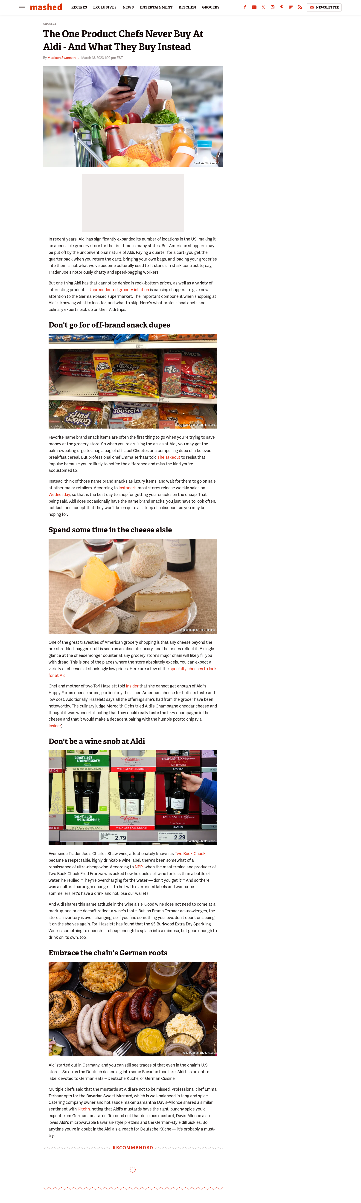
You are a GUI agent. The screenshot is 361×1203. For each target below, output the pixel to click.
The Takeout (168, 457)
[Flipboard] (291, 8)
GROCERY (211, 7)
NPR (139, 867)
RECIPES (79, 7)
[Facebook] (245, 8)
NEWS (128, 7)
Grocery (50, 24)
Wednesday (59, 494)
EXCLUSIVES (105, 7)
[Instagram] (272, 8)
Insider (132, 686)
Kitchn (84, 1109)
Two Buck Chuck (190, 853)
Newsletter (324, 7)
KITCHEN (187, 7)
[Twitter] (263, 8)
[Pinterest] (282, 8)
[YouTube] (254, 8)
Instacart (127, 487)
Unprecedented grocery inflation (118, 289)
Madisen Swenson (61, 57)
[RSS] (300, 8)
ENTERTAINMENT (156, 7)
